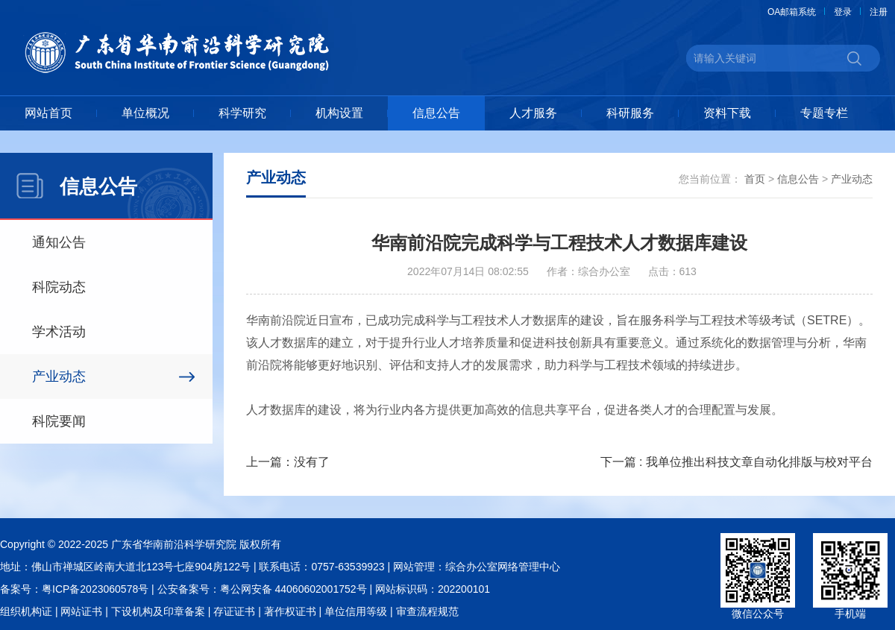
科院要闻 (59, 421)
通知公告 (59, 242)
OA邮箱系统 (791, 12)
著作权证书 (290, 611)
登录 (843, 12)
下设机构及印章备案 (158, 611)
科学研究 (242, 113)
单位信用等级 (355, 611)
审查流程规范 (427, 611)
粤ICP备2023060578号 (95, 589)
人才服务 (533, 113)
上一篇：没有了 (288, 462)
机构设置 (339, 113)
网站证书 (81, 611)
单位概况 (145, 113)
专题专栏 (824, 113)
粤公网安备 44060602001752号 (293, 589)
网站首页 (48, 113)
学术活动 (59, 331)
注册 (879, 12)
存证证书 (234, 611)
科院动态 (59, 287)
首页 (754, 179)
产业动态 (59, 376)
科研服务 (630, 113)
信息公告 (436, 113)
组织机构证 (26, 611)
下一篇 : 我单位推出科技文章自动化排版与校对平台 (736, 462)
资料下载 (727, 113)
